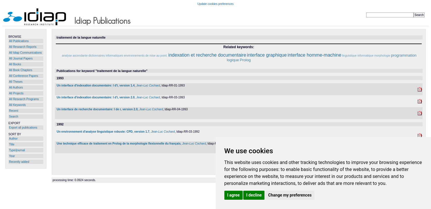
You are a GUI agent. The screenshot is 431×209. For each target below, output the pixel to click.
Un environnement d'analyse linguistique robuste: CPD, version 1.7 (103, 131)
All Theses (16, 81)
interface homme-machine (314, 55)
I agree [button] (233, 195)
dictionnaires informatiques (106, 55)
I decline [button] (254, 195)
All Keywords (17, 105)
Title (12, 144)
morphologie (382, 55)
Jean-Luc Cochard (148, 85)
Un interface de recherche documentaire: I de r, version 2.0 (97, 109)
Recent (13, 110)
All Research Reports (22, 46)
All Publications (19, 41)
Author (13, 138)
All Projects (16, 93)
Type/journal (17, 150)
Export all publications (23, 127)
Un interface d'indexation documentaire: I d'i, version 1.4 (96, 85)
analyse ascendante (75, 55)
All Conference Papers (23, 76)
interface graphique (267, 55)
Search (13, 116)
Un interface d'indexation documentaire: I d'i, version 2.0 (96, 97)
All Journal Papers (21, 58)
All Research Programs (24, 99)
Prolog (245, 60)
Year (12, 156)
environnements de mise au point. (145, 55)
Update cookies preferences (215, 4)
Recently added (19, 161)
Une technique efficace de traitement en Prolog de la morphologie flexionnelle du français (118, 143)
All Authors (16, 87)
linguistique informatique (357, 55)
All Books (15, 64)
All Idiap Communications (25, 52)
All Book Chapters (20, 70)
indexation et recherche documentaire (207, 55)
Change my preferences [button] (290, 195)
